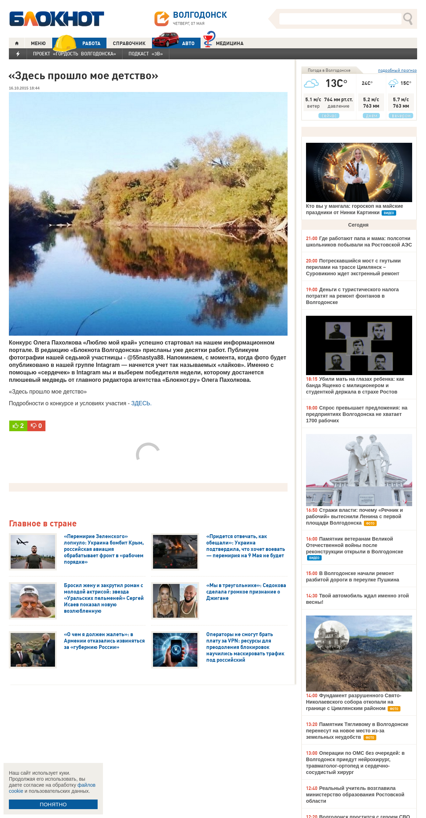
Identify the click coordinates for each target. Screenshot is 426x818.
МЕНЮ (38, 43)
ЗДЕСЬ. (141, 403)
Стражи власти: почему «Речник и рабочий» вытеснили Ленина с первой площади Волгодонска (354, 516)
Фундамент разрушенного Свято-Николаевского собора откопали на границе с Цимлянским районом (353, 702)
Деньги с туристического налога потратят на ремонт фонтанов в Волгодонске (352, 296)
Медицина (223, 42)
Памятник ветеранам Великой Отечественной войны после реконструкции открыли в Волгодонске (354, 545)
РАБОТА (76, 43)
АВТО (173, 43)
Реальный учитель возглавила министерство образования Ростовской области (355, 794)
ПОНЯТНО (53, 804)
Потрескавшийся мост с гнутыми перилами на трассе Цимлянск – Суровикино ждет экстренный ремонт (353, 267)
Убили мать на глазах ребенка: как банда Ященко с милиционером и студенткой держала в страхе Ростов (355, 385)
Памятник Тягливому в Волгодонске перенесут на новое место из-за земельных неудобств (357, 730)
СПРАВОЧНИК (129, 43)
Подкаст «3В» (146, 53)
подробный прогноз (397, 70)
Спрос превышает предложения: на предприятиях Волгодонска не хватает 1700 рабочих (357, 414)
